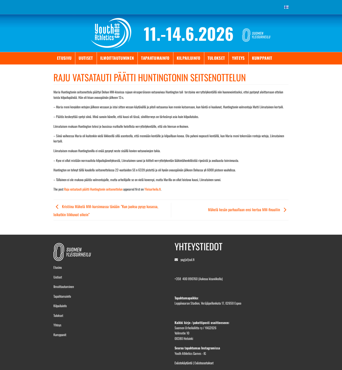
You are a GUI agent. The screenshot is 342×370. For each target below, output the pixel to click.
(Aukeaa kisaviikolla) (210, 278)
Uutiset (86, 58)
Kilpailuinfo (188, 58)
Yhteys (238, 58)
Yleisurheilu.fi (152, 189)
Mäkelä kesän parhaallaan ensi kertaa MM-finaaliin (248, 209)
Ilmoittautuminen (117, 58)
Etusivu (64, 58)
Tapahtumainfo (155, 58)
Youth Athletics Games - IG (190, 353)
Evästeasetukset (204, 362)
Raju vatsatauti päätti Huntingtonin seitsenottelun (93, 189)
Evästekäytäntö (183, 362)
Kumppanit (262, 58)
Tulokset (216, 58)
